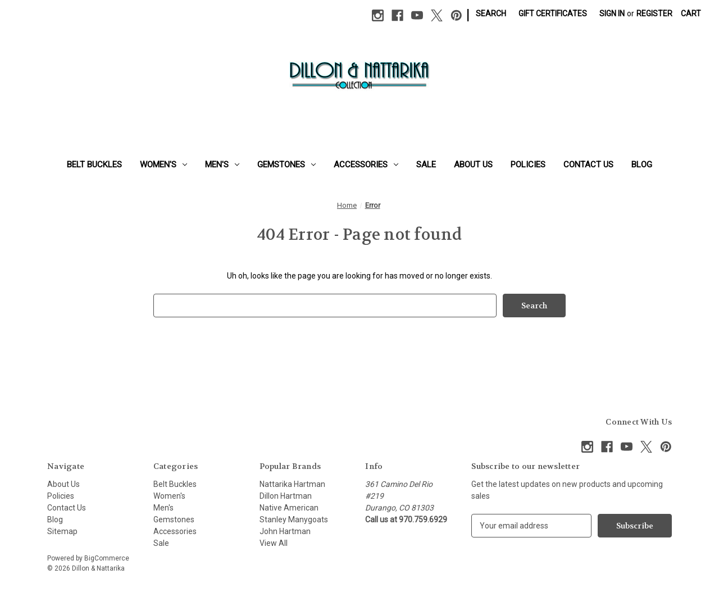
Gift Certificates (552, 13)
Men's (222, 164)
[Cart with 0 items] (691, 14)
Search (491, 13)
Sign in (612, 13)
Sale (426, 164)
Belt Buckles (94, 164)
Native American (289, 507)
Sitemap (62, 531)
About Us (473, 164)
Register (654, 13)
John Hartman (285, 531)
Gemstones (286, 164)
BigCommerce (106, 558)
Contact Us (588, 164)
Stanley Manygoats (294, 519)
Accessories (366, 164)
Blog (641, 164)
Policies (528, 164)
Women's (163, 164)
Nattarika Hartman (292, 484)
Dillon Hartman (286, 495)
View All (274, 543)
